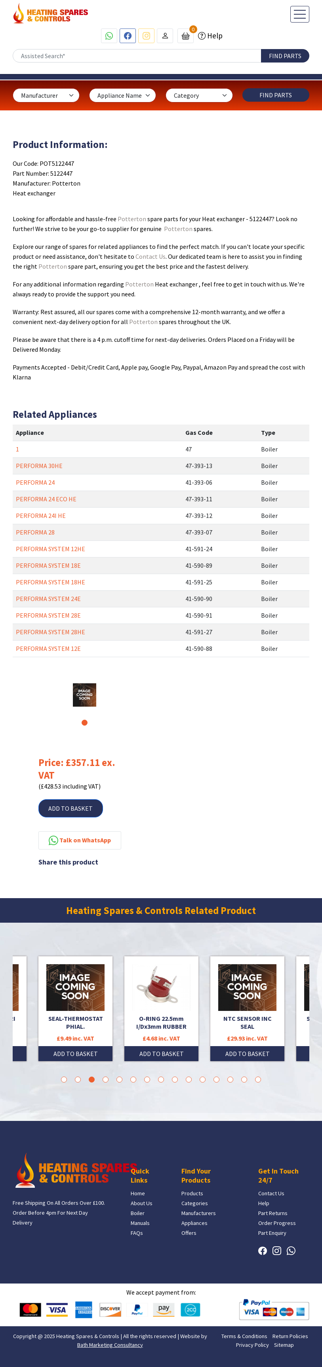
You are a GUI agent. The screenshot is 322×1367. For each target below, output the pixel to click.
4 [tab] (106, 1080)
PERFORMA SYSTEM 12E (48, 648)
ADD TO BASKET (70, 808)
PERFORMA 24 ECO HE (46, 499)
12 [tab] (216, 1080)
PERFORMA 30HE (39, 466)
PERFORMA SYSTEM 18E (48, 565)
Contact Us (150, 256)
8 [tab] (161, 1080)
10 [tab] (189, 1080)
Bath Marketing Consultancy (110, 1344)
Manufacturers (198, 1213)
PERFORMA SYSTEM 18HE (50, 582)
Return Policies (290, 1336)
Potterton (132, 219)
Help (214, 35)
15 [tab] (258, 1080)
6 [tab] (133, 1080)
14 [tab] (244, 1080)
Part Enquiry (272, 1232)
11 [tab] (203, 1080)
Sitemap (284, 1344)
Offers (188, 1232)
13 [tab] (230, 1080)
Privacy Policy (252, 1344)
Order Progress (277, 1223)
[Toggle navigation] (299, 14)
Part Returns (273, 1213)
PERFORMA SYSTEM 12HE (50, 549)
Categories (194, 1203)
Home (138, 1193)
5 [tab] (119, 1080)
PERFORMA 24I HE (41, 515)
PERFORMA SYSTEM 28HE (50, 632)
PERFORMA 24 (35, 482)
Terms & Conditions (244, 1336)
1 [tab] (85, 723)
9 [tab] (175, 1080)
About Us (141, 1203)
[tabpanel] (84, 695)
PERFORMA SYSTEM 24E (48, 599)
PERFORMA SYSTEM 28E (48, 615)
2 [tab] (78, 1080)
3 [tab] (92, 1080)
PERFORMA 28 (35, 532)
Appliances (194, 1223)
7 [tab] (147, 1080)
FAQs (137, 1232)
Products (192, 1193)
